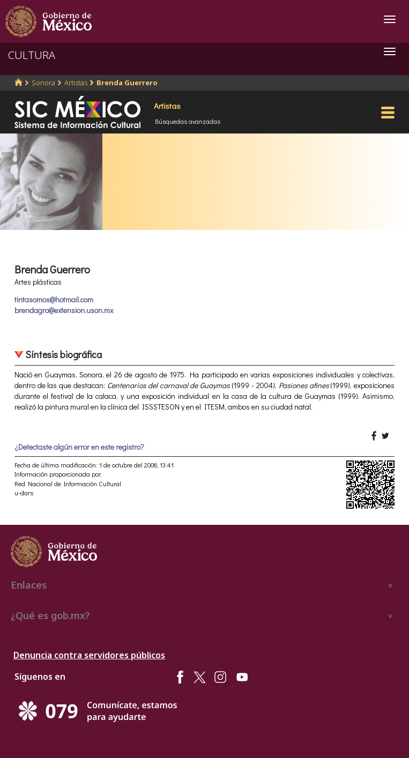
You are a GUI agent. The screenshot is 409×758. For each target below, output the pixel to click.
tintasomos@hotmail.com (53, 299)
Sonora (43, 82)
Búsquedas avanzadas (187, 121)
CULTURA (31, 55)
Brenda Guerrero (127, 82)
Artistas (75, 82)
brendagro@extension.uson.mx (63, 310)
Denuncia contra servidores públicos (89, 655)
